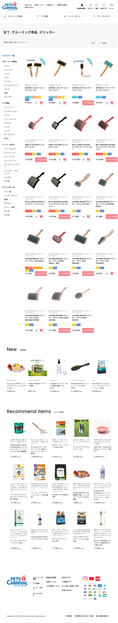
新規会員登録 (51, 577)
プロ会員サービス (53, 586)
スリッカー (47, 32)
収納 (6, 93)
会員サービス (38, 5)
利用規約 (69, 616)
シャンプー (8, 107)
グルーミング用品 (15, 16)
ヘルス (7, 131)
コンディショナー (11, 111)
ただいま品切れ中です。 (89, 102)
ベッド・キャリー (11, 196)
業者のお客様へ (62, 5)
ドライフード (9, 153)
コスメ (7, 127)
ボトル (7, 89)
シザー (7, 78)
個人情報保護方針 (102, 616)
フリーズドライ (10, 149)
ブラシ (7, 66)
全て (6, 32)
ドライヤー (8, 97)
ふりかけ (7, 177)
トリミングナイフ (11, 85)
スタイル (7, 123)
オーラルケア (9, 135)
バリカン (7, 81)
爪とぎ (7, 211)
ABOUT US (28, 5)
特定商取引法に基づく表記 (84, 616)
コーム (7, 74)
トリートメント (10, 119)
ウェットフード (10, 161)
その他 (7, 181)
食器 (6, 199)
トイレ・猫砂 (9, 207)
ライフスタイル (103, 16)
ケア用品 (44, 16)
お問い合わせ (29, 7)
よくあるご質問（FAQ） (71, 586)
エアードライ (9, 157)
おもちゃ (7, 203)
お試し (7, 138)
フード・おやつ (74, 16)
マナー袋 (7, 192)
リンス (7, 115)
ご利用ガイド (50, 5)
